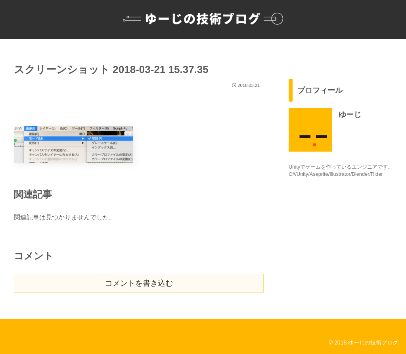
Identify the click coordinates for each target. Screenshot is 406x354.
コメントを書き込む (139, 283)
